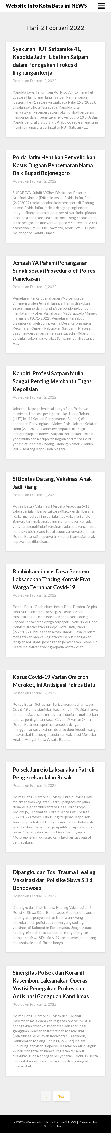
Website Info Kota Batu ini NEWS (46, 5)
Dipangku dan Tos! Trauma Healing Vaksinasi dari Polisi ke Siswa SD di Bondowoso (54, 880)
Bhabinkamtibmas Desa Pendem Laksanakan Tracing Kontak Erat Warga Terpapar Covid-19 (51, 579)
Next (62, 1096)
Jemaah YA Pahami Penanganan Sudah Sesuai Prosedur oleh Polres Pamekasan (54, 271)
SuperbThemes (55, 1126)
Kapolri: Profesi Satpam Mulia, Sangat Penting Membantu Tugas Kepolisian (52, 381)
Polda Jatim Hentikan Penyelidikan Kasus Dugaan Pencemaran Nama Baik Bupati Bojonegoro (54, 165)
